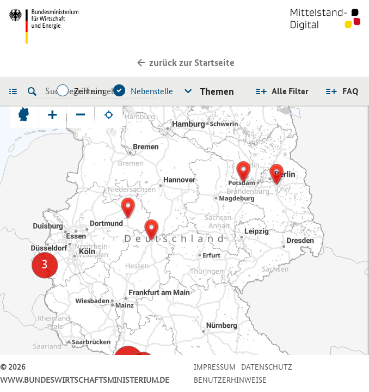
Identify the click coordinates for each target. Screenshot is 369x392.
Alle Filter (290, 91)
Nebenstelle (152, 91)
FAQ (350, 91)
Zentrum (89, 91)
